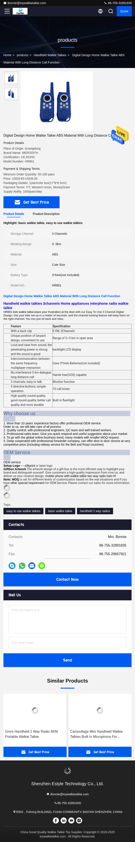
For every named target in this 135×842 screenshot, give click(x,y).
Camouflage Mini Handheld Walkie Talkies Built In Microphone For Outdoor (96, 734)
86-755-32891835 (118, 3)
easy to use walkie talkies (23, 511)
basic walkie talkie (60, 511)
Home (7, 55)
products (22, 55)
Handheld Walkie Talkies (50, 55)
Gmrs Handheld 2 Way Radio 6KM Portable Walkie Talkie (31, 734)
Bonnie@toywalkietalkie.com (24, 3)
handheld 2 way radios (95, 511)
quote (124, 11)
